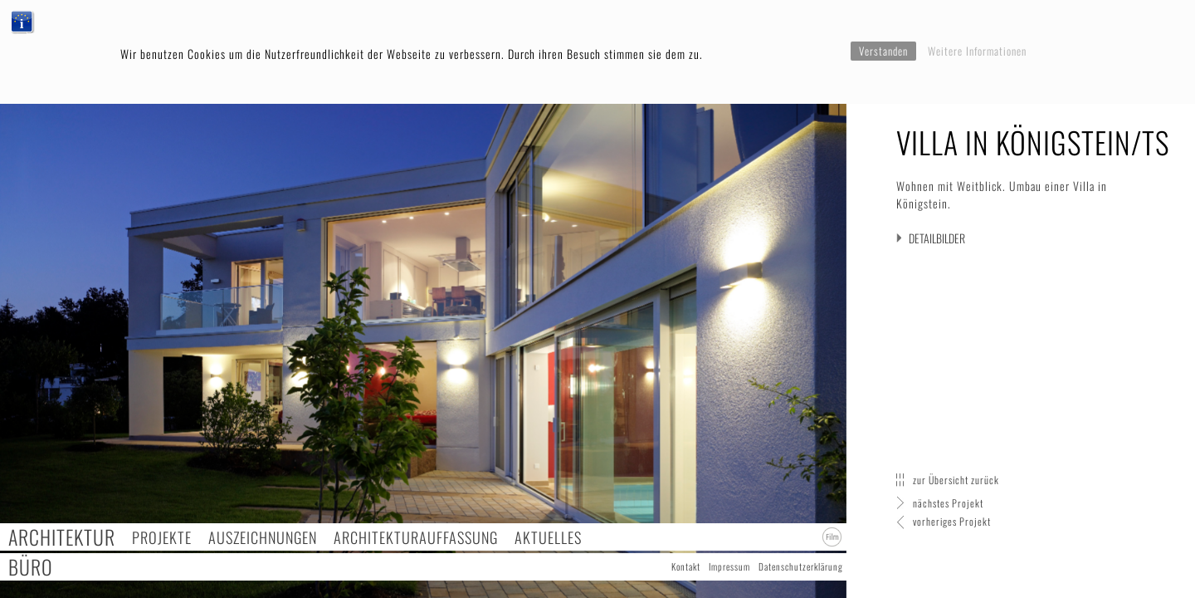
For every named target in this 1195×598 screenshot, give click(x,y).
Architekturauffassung (416, 537)
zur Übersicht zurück (956, 480)
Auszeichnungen (262, 537)
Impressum (729, 566)
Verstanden (883, 50)
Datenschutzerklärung (800, 566)
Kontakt (685, 566)
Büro (30, 567)
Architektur (61, 537)
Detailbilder (937, 238)
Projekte (162, 537)
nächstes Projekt (948, 503)
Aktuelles (548, 537)
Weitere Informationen (977, 50)
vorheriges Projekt (952, 521)
